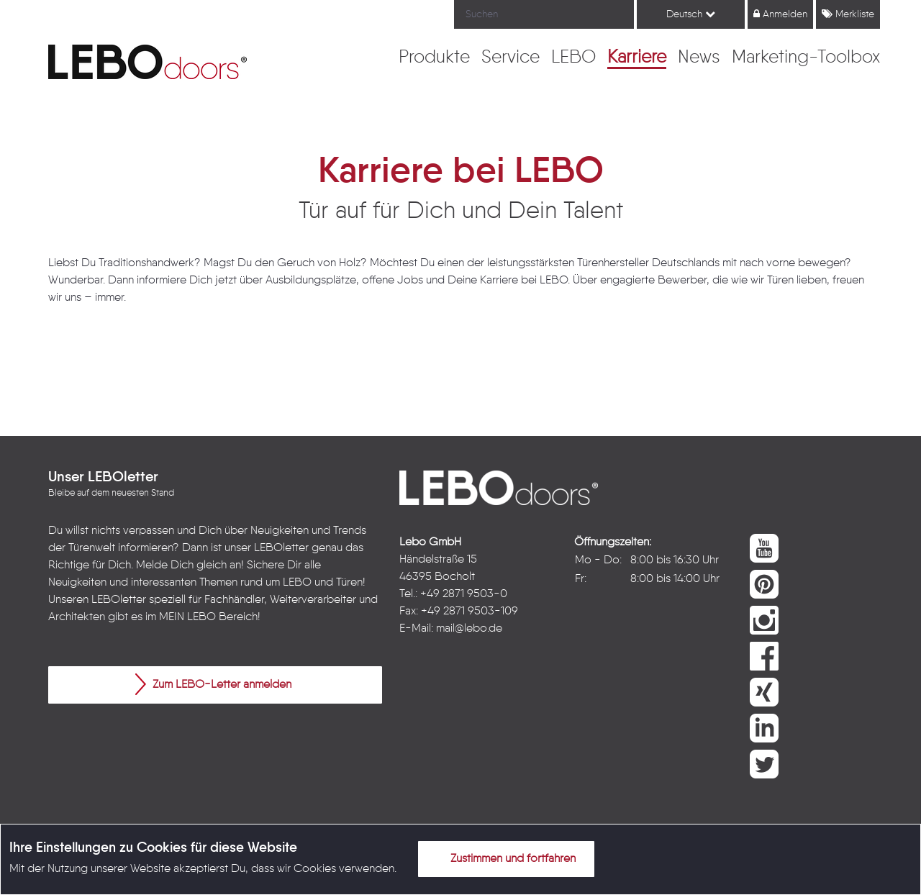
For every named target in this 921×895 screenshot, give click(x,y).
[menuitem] (434, 58)
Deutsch (690, 14)
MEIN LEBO (187, 617)
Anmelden (780, 14)
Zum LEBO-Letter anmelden (213, 684)
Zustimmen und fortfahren (504, 858)
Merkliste (848, 14)
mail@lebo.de (469, 629)
